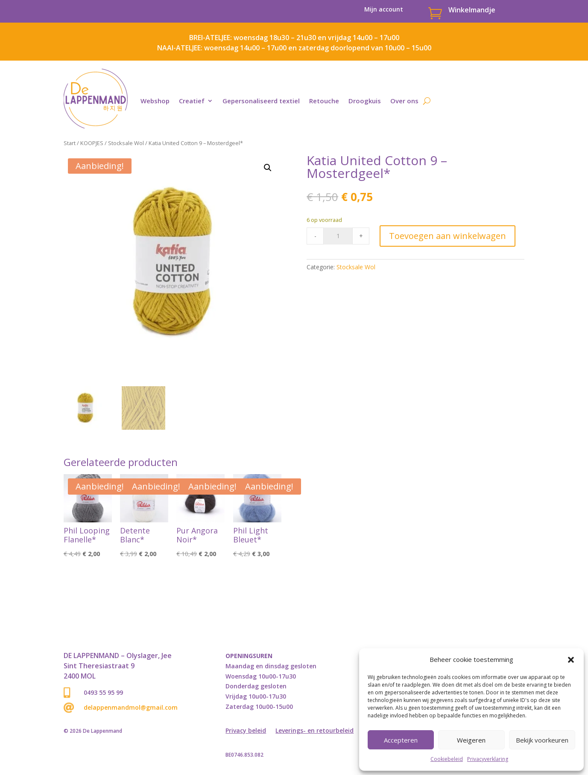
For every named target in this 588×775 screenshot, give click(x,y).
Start (70, 143)
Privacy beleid (245, 731)
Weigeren (471, 740)
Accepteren (401, 740)
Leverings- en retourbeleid (314, 731)
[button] (571, 660)
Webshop (155, 100)
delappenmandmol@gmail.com (131, 707)
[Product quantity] (338, 236)
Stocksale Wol (126, 143)
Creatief (192, 100)
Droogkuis (364, 100)
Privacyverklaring (487, 759)
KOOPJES (91, 143)
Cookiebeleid (446, 759)
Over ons (404, 100)
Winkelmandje (471, 10)
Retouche (324, 100)
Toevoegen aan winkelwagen (447, 236)
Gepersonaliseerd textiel (261, 100)
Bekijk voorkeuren (542, 740)
